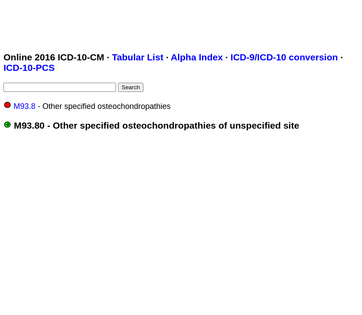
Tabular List (138, 57)
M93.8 (24, 106)
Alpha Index (197, 57)
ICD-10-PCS (29, 68)
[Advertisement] (162, 23)
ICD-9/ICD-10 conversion (284, 57)
